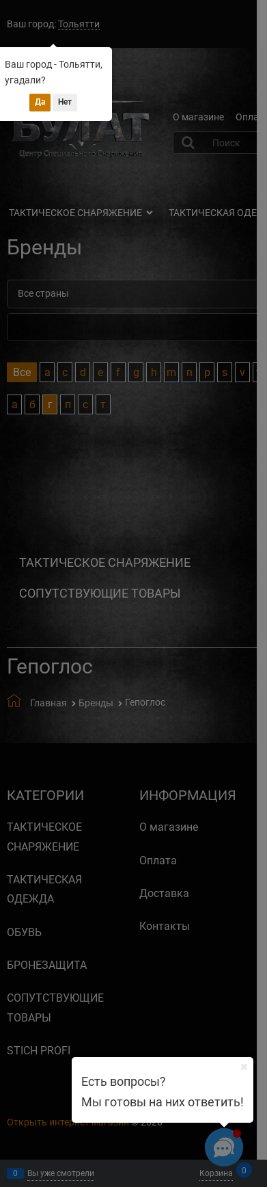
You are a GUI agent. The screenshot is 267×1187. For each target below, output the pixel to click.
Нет (65, 102)
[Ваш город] (244, 1066)
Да (40, 102)
